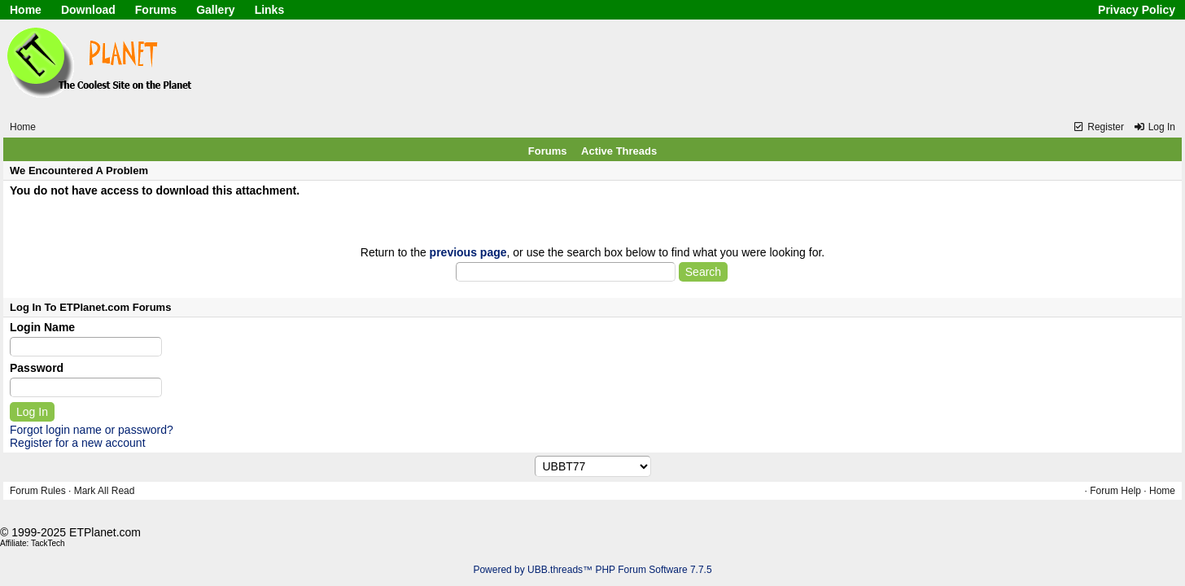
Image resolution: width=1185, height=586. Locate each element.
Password (36, 367)
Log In (1154, 127)
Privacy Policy (1136, 9)
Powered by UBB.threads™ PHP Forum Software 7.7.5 (592, 569)
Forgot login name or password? (91, 429)
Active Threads (619, 151)
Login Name (42, 327)
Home (26, 9)
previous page (468, 252)
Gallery (215, 9)
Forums (156, 9)
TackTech (48, 543)
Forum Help (1115, 490)
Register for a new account (78, 442)
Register (1098, 127)
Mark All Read (104, 490)
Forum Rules (38, 490)
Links (270, 9)
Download (88, 9)
